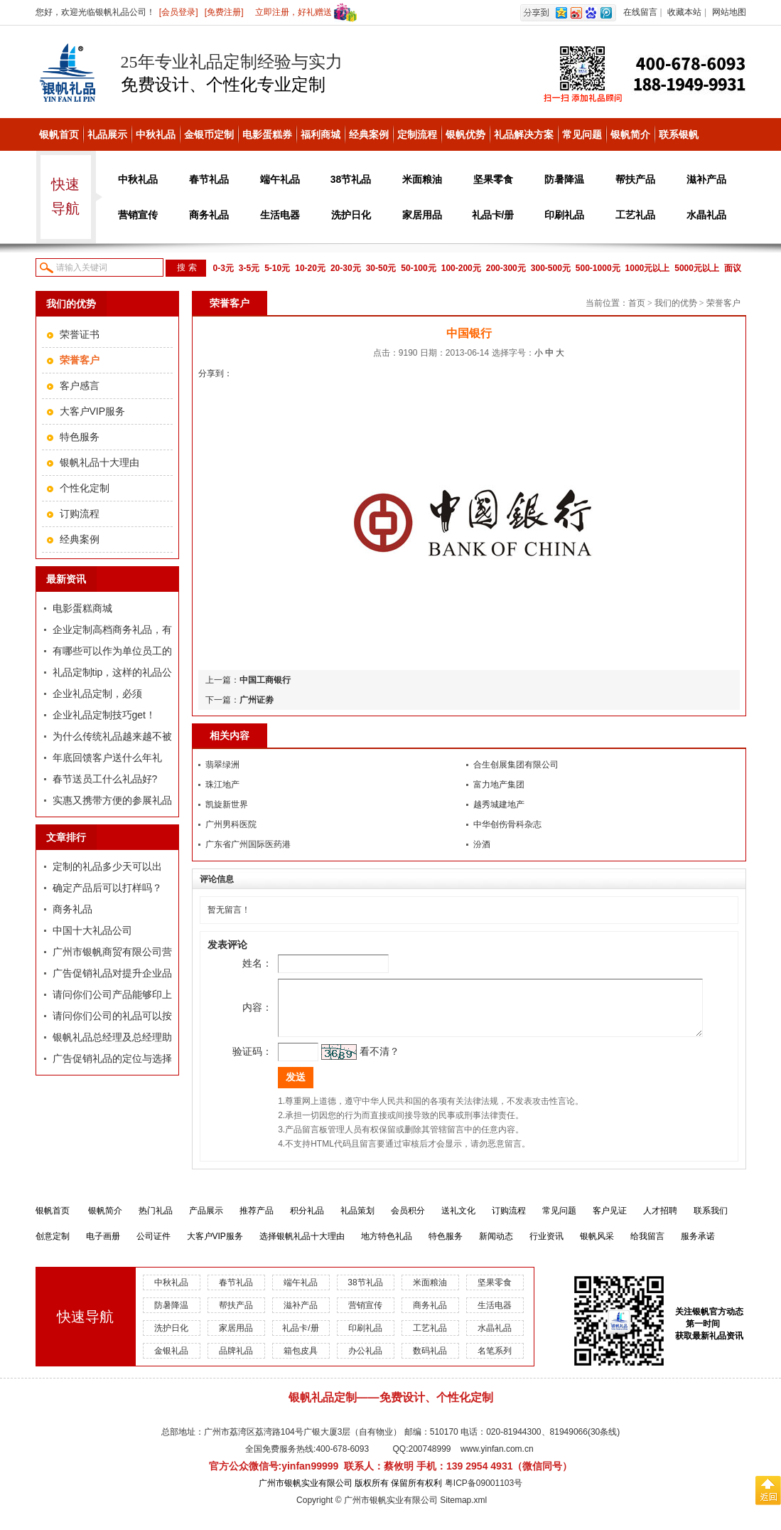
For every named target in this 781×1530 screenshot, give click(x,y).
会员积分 (408, 1221)
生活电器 (280, 215)
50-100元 (418, 268)
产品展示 (206, 1221)
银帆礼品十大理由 (99, 462)
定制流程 (417, 134)
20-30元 (345, 268)
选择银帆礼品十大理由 (302, 1247)
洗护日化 (351, 215)
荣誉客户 (723, 303)
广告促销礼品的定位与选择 (112, 1058)
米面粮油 (422, 179)
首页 (636, 303)
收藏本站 (684, 12)
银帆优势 (465, 134)
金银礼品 (171, 1361)
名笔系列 (495, 1361)
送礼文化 (458, 1221)
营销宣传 (138, 215)
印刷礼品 (564, 215)
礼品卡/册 (493, 215)
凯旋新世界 (226, 804)
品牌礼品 (236, 1361)
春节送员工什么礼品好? (105, 779)
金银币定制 (209, 134)
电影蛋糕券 (267, 134)
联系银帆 (679, 134)
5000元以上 (696, 268)
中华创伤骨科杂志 (507, 824)
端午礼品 (280, 179)
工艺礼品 (635, 215)
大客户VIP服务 (93, 411)
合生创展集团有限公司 (516, 765)
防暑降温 (564, 179)
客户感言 (79, 385)
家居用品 (422, 215)
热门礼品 (156, 1221)
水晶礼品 (706, 215)
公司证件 (153, 1247)
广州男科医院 (231, 824)
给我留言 (647, 1247)
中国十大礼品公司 (92, 930)
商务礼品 (209, 215)
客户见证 (610, 1221)
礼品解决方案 (524, 134)
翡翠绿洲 (222, 765)
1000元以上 (647, 268)
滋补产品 (706, 179)
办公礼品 (365, 1361)
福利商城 (320, 134)
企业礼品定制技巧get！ (104, 715)
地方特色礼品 (386, 1247)
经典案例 (369, 134)
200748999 (429, 1460)
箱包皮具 (301, 1361)
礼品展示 (107, 134)
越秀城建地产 (498, 804)
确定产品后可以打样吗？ (107, 887)
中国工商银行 (265, 680)
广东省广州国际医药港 (248, 844)
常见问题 (582, 134)
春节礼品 (209, 179)
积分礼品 (307, 1221)
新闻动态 (496, 1247)
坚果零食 (493, 179)
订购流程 (79, 513)
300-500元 (551, 268)
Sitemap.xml (463, 1511)
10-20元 (310, 268)
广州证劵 (256, 700)
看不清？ (359, 1062)
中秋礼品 (156, 134)
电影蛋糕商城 (82, 608)
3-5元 (249, 268)
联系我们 (711, 1221)
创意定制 (53, 1247)
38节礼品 (351, 179)
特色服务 (79, 436)
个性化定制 (84, 488)
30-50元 (381, 268)
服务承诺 (698, 1247)
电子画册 (103, 1247)
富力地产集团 (498, 785)
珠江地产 (222, 785)
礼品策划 (357, 1221)
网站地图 (729, 12)
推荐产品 (256, 1221)
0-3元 (223, 268)
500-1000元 (598, 268)
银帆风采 (597, 1247)
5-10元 (277, 268)
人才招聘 (660, 1221)
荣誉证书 (79, 334)
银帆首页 (59, 134)
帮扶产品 (635, 179)
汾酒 (481, 844)
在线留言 (640, 12)
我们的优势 (676, 303)
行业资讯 (546, 1247)
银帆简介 (630, 134)
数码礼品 (430, 1361)
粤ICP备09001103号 (483, 1494)
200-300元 (506, 268)
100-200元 (461, 268)
